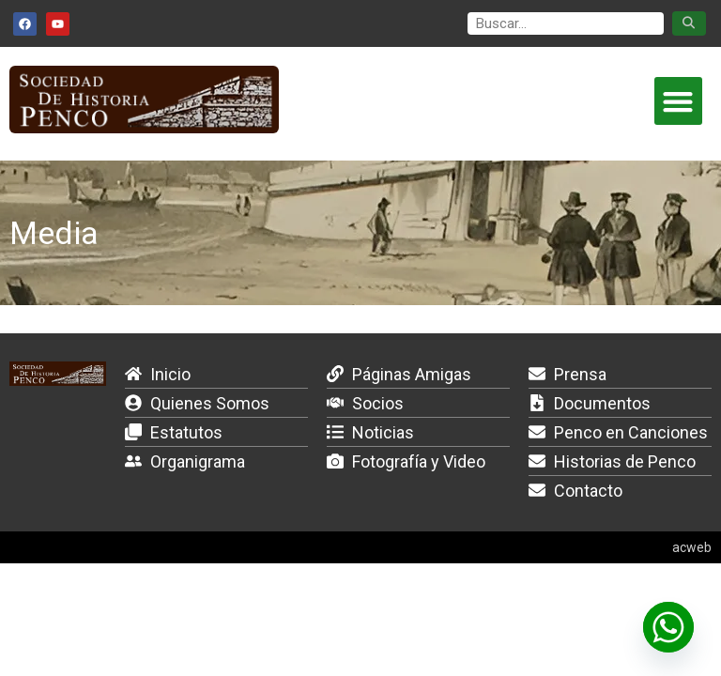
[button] (678, 101)
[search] (566, 24)
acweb (692, 547)
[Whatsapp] (668, 627)
